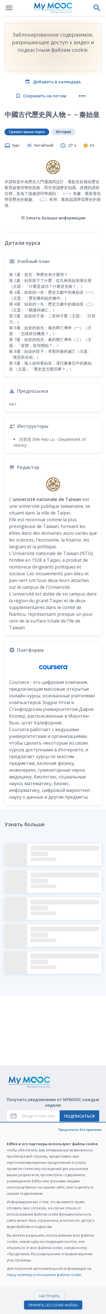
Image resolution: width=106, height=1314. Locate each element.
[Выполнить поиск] (96, 7)
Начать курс (53, 1304)
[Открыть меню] (9, 7)
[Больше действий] (82, 96)
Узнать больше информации (53, 218)
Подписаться (79, 1116)
